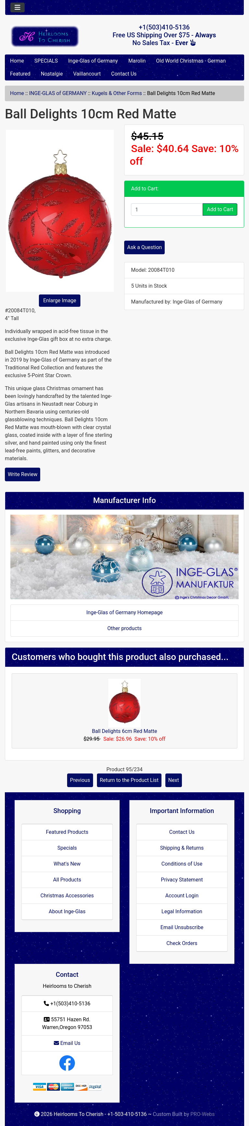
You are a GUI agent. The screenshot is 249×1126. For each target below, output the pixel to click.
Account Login (182, 895)
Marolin (137, 61)
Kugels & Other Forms (117, 93)
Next (173, 780)
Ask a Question (144, 247)
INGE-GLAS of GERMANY (58, 93)
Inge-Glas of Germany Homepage (124, 612)
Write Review (22, 474)
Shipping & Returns (182, 848)
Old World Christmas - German (191, 61)
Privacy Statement (182, 880)
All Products (67, 880)
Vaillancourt (87, 74)
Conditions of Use (181, 864)
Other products (124, 628)
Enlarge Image (59, 300)
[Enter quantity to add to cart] (167, 209)
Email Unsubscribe (181, 927)
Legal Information (181, 911)
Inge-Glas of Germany (93, 61)
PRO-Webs (202, 1114)
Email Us (67, 1043)
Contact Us (124, 74)
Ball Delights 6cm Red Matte (124, 731)
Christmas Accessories (67, 895)
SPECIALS (46, 61)
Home (17, 61)
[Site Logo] (45, 36)
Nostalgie (52, 74)
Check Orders (181, 943)
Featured (20, 74)
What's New (66, 864)
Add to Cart (220, 209)
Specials (67, 848)
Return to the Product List (129, 780)
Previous (80, 780)
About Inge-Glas (67, 911)
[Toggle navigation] (17, 7)
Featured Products (67, 832)
